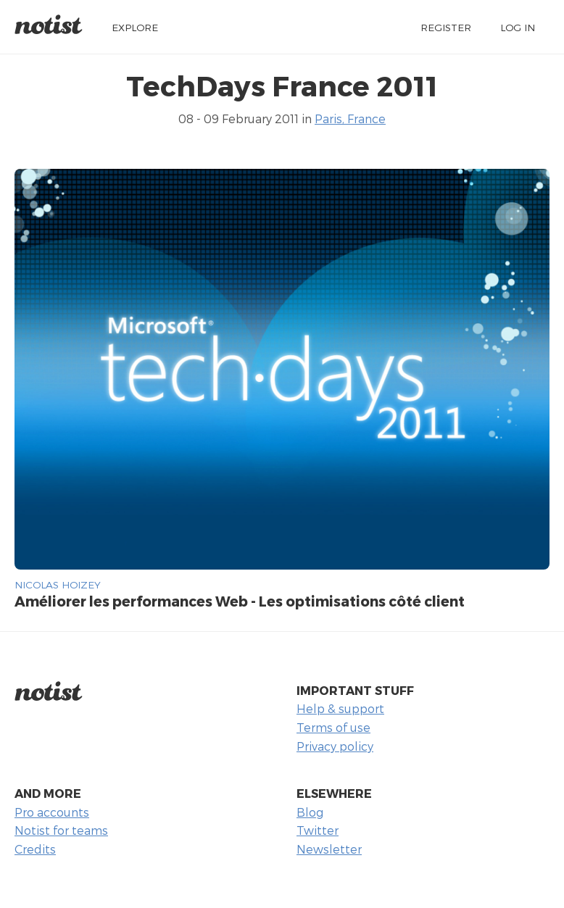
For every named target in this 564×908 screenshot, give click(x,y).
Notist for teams (61, 830)
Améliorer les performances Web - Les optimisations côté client (239, 601)
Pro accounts (51, 812)
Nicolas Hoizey (57, 584)
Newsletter (329, 849)
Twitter (317, 830)
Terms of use (333, 727)
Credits (35, 849)
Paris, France (350, 118)
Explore (135, 27)
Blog (309, 812)
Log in (517, 27)
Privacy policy (334, 746)
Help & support (340, 708)
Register (445, 27)
